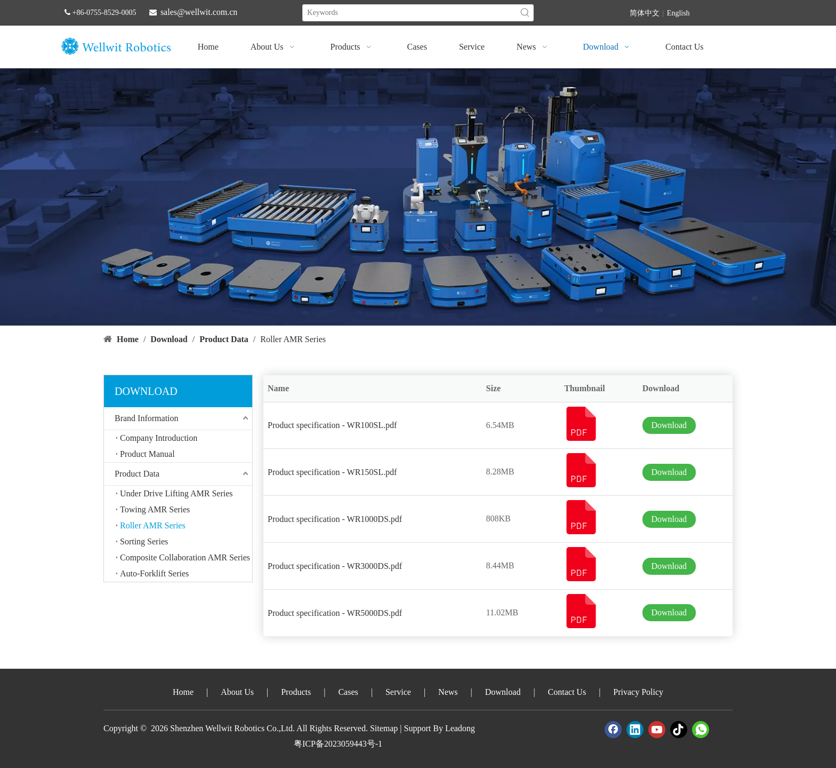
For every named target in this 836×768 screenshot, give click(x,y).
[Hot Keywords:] (525, 13)
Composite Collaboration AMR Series (185, 557)
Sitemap (384, 728)
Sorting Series (144, 541)
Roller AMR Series (153, 525)
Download (669, 425)
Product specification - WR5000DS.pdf (335, 612)
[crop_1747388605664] (418, 197)
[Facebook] (613, 729)
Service (398, 691)
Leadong (460, 728)
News (447, 691)
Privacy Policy (638, 691)
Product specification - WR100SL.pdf (332, 425)
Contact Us (567, 691)
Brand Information (147, 418)
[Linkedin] (635, 729)
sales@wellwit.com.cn (198, 12)
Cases (348, 691)
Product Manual (147, 453)
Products (296, 691)
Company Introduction (158, 437)
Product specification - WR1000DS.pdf (335, 519)
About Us (237, 691)
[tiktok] (678, 729)
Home (183, 691)
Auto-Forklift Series (154, 573)
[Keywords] (410, 13)
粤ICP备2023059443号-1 (338, 743)
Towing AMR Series (155, 509)
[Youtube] (656, 729)
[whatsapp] (700, 729)
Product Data (137, 473)
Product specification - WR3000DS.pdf (335, 566)
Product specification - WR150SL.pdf (332, 472)
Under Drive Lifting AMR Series (176, 493)
